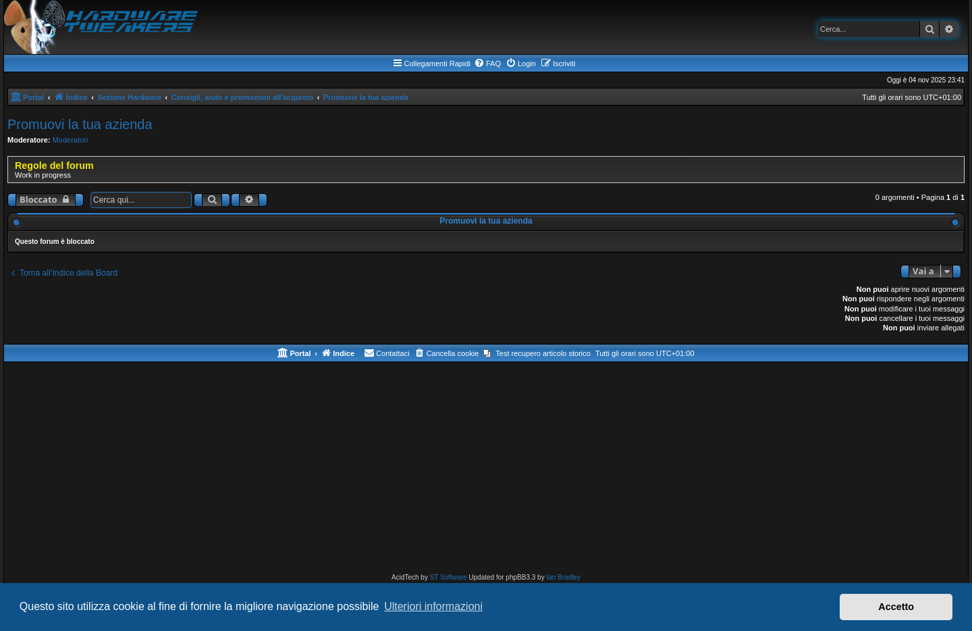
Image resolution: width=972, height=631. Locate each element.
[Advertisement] (486, 470)
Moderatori (70, 140)
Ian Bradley (563, 577)
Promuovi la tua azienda (80, 124)
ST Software (448, 577)
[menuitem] (487, 63)
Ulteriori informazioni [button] (433, 606)
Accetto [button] (896, 606)
